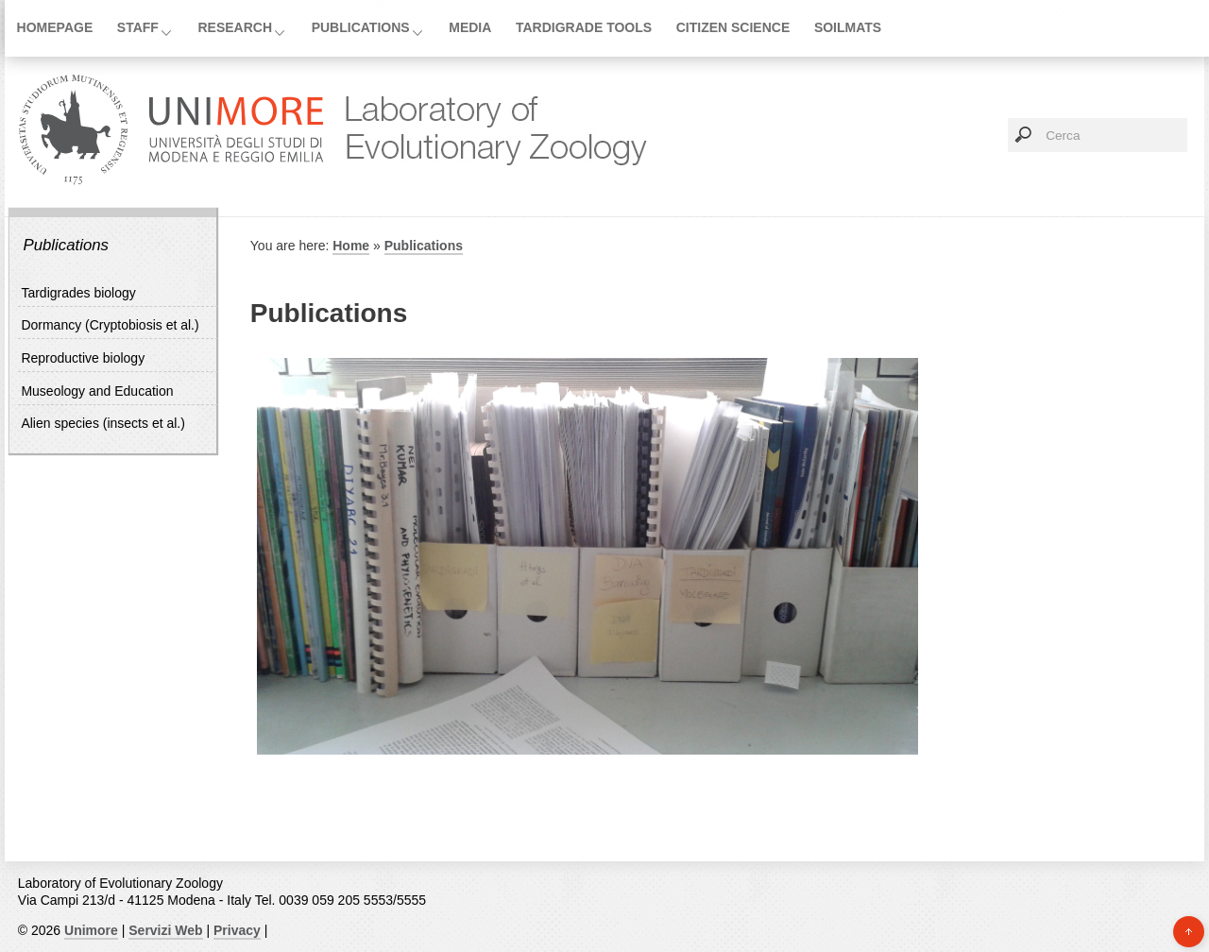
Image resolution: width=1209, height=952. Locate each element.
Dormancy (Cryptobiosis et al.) (109, 324)
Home (350, 245)
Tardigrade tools (584, 27)
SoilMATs (847, 27)
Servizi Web (165, 930)
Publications (361, 27)
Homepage (55, 27)
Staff (138, 27)
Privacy (237, 930)
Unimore (91, 930)
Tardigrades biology (78, 292)
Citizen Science (733, 27)
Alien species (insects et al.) (103, 423)
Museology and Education (97, 391)
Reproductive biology (83, 358)
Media (470, 27)
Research (235, 27)
